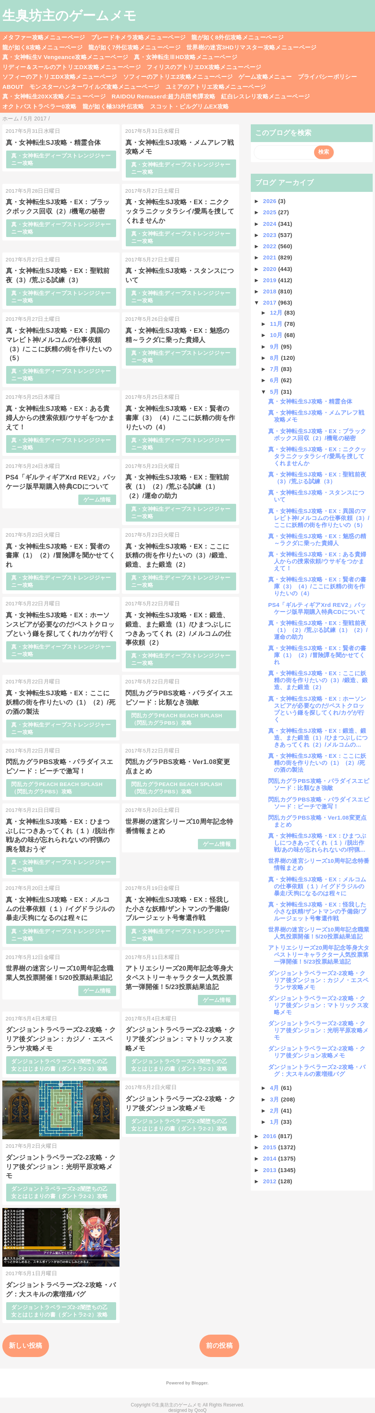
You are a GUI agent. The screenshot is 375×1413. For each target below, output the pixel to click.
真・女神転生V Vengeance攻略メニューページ (65, 57)
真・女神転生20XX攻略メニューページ (54, 96)
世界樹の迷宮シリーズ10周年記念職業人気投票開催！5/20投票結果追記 (319, 933)
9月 (275, 346)
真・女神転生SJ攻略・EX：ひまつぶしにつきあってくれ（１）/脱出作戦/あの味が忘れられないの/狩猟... (317, 842)
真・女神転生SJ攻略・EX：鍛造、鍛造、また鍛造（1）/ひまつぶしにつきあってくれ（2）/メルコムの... (318, 737)
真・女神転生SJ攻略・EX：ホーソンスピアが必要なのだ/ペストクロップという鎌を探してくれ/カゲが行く (60, 624)
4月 (275, 1087)
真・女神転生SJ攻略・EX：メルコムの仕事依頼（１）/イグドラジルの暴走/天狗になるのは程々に (60, 909)
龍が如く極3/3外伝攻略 (113, 106)
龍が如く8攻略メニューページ (42, 47)
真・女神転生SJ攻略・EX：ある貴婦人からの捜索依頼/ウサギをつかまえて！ (60, 418)
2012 (270, 1181)
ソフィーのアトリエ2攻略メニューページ (178, 76)
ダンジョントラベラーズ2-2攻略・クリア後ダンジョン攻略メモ (317, 1052)
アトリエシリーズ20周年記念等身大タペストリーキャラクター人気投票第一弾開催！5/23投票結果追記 (179, 978)
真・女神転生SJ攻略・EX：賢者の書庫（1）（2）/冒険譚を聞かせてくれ (61, 556)
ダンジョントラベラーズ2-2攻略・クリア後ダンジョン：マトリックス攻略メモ (180, 1039)
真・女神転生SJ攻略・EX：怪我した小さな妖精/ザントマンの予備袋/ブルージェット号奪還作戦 (177, 909)
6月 (275, 380)
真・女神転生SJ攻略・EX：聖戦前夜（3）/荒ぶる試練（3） (317, 478)
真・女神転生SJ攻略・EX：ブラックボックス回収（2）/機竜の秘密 (317, 434)
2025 (270, 212)
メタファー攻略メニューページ (43, 37)
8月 (275, 357)
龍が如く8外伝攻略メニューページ (237, 37)
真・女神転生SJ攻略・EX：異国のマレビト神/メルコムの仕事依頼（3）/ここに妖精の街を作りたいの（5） (319, 518)
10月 (277, 335)
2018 (270, 291)
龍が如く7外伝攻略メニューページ (134, 47)
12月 (277, 312)
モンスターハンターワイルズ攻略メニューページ (94, 86)
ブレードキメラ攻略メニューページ (138, 37)
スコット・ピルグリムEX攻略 (189, 106)
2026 (270, 201)
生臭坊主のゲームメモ (69, 15)
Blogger (199, 1383)
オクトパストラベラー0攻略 (39, 106)
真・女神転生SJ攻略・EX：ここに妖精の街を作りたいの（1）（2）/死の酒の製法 (61, 702)
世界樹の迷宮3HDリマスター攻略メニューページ (251, 47)
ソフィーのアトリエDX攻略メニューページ (59, 76)
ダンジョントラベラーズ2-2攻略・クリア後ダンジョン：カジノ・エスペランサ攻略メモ (61, 1039)
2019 (270, 280)
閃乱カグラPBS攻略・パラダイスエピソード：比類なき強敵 (318, 784)
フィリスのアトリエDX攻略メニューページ (204, 67)
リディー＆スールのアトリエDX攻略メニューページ (71, 67)
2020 (270, 269)
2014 (270, 1158)
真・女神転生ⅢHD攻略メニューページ (185, 57)
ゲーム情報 (97, 500)
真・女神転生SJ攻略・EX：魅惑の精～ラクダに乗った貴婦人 (317, 539)
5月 (275, 391)
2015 (270, 1147)
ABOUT (13, 86)
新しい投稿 (25, 1345)
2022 (270, 246)
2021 (270, 257)
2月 (275, 1110)
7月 (275, 369)
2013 (270, 1170)
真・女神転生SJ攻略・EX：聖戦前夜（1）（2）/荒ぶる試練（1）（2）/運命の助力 (177, 487)
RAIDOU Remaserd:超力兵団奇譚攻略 (163, 96)
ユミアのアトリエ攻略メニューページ (216, 86)
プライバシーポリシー (327, 76)
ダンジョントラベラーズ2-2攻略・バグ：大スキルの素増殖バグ (317, 1070)
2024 (270, 223)
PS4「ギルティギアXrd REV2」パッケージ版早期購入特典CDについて (317, 608)
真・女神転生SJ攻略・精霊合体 (53, 142)
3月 (275, 1099)
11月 (277, 323)
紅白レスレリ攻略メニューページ (265, 96)
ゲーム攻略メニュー (265, 76)
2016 (270, 1136)
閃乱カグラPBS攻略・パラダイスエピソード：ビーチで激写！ (318, 803)
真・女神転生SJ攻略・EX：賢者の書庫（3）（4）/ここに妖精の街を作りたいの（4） (180, 418)
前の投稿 (219, 1345)
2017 (270, 302)
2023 (270, 235)
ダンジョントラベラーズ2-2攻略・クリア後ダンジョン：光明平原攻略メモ (61, 1167)
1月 (275, 1121)
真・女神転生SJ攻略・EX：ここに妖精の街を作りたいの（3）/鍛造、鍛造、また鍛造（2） (178, 556)
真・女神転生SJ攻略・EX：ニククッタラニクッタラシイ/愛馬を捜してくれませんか (180, 211)
